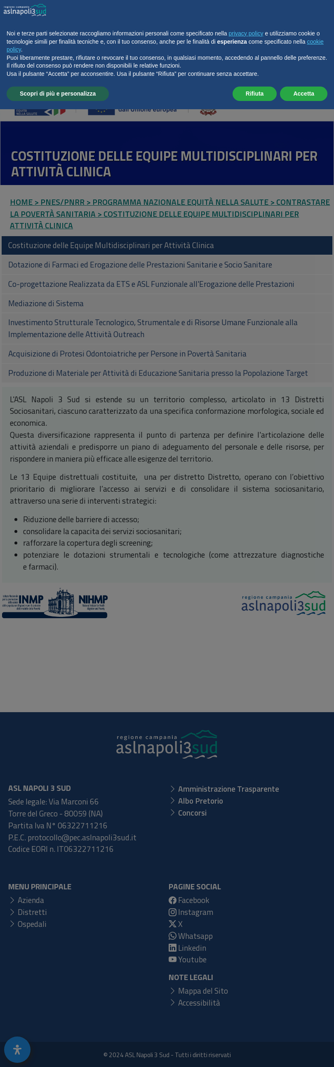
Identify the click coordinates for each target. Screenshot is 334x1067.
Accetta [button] (303, 1051)
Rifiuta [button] (255, 1051)
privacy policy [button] (246, 991)
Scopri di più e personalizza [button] (58, 1051)
